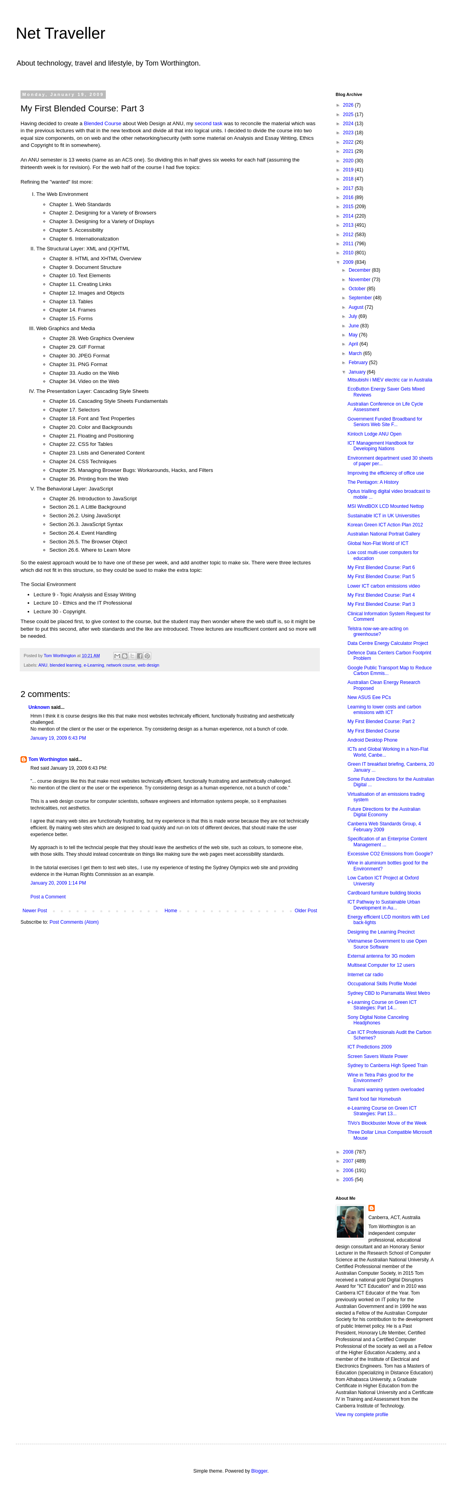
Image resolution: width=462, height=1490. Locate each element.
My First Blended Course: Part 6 (381, 567)
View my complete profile (362, 1414)
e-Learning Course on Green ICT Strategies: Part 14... (382, 1005)
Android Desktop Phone (372, 740)
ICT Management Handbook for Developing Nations (380, 445)
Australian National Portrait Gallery (383, 534)
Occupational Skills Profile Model (382, 983)
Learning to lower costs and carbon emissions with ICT (384, 709)
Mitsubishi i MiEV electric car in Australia (389, 380)
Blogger (259, 1471)
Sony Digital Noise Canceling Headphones (378, 1020)
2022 (349, 142)
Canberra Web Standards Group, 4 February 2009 (384, 826)
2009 (349, 262)
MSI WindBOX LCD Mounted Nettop (385, 506)
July (354, 316)
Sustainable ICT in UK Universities (383, 516)
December (360, 270)
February (359, 362)
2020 (349, 160)
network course (121, 665)
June (354, 326)
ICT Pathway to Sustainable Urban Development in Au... (383, 904)
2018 (349, 179)
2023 (349, 132)
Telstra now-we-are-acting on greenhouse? (377, 631)
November (360, 279)
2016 (349, 197)
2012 (349, 234)
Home (171, 910)
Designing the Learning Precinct (381, 932)
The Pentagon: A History (372, 482)
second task (208, 123)
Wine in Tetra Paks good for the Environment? (380, 1077)
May (354, 335)
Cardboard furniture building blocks (384, 893)
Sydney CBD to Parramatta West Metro (388, 993)
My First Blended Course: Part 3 (381, 604)
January (358, 372)
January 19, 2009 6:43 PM (58, 738)
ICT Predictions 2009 (369, 1047)
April (354, 344)
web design (149, 665)
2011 (349, 243)
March (356, 353)
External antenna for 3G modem (381, 956)
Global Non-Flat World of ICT (378, 543)
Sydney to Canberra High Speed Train (387, 1065)
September (361, 298)
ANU (42, 665)
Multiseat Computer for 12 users (381, 965)
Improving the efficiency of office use (385, 473)
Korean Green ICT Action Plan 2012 (385, 525)
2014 (349, 216)
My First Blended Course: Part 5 (381, 576)
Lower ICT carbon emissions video (383, 586)
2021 (349, 151)
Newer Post (35, 910)
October (358, 288)
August (357, 307)
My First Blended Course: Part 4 (381, 595)
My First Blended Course (373, 731)
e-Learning (94, 665)
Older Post (306, 910)
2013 (349, 225)
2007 (349, 1161)
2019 (349, 170)
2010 (349, 253)
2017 (349, 188)
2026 (349, 105)
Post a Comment (48, 897)
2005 (349, 1179)
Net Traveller (60, 33)
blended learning (65, 665)
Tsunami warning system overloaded (385, 1089)
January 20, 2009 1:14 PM (58, 883)
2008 (349, 1152)
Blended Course (103, 123)
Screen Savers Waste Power (377, 1056)
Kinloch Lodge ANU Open (374, 434)
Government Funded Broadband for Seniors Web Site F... (384, 421)
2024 (349, 123)
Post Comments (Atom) (74, 922)
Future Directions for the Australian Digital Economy (384, 811)
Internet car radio (365, 974)
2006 (349, 1170)
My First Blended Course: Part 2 (381, 721)
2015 (349, 206)
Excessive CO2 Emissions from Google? (390, 854)
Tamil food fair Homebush (374, 1099)
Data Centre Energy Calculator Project (387, 643)
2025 (349, 114)
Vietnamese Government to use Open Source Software (387, 943)
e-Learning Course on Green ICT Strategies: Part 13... (382, 1110)
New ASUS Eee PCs (369, 697)
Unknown (39, 707)
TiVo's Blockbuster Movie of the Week (386, 1123)
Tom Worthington (48, 759)
